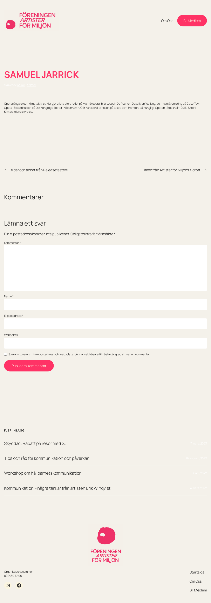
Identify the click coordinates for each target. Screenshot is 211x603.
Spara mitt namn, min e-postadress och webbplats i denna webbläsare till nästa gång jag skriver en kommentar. (79, 354)
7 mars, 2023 (198, 443)
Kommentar (12, 243)
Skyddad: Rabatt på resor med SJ (35, 443)
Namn (8, 296)
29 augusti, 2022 (196, 458)
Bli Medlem (192, 20)
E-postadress (13, 316)
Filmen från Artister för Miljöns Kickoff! (171, 169)
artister (31, 85)
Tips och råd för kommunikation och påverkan (46, 458)
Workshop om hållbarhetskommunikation (43, 473)
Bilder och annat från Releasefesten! (39, 169)
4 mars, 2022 (198, 488)
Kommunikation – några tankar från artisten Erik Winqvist (57, 488)
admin (21, 85)
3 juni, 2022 (199, 473)
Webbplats (11, 335)
